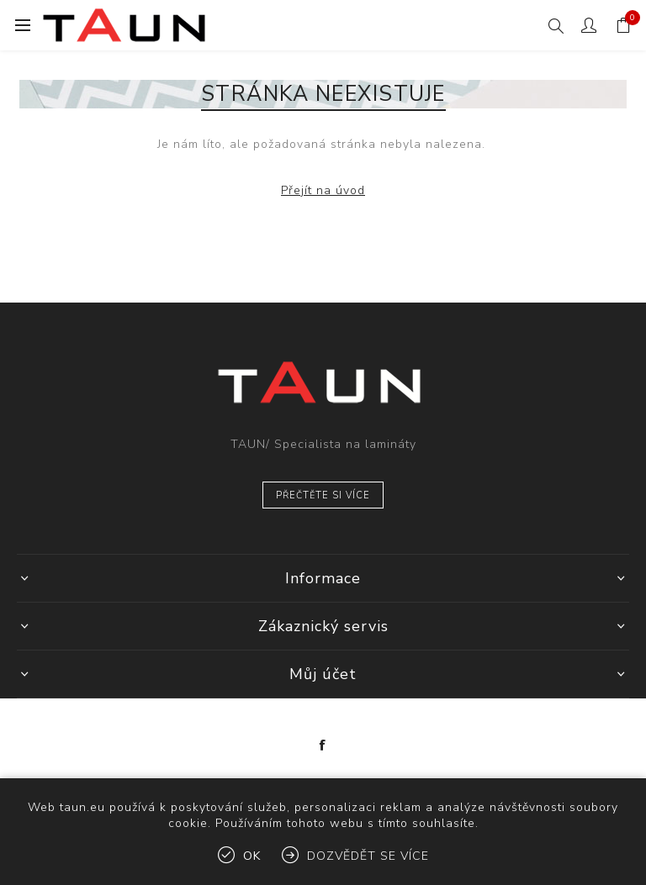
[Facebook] (323, 745)
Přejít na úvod (323, 190)
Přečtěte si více (323, 495)
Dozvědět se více (368, 856)
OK (252, 856)
